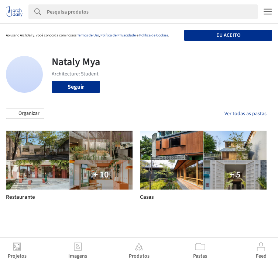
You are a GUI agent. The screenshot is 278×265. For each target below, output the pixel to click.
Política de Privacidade (118, 35)
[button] (25, 114)
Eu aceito (228, 35)
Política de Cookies (153, 35)
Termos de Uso (88, 35)
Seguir (76, 87)
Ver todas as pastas (245, 113)
